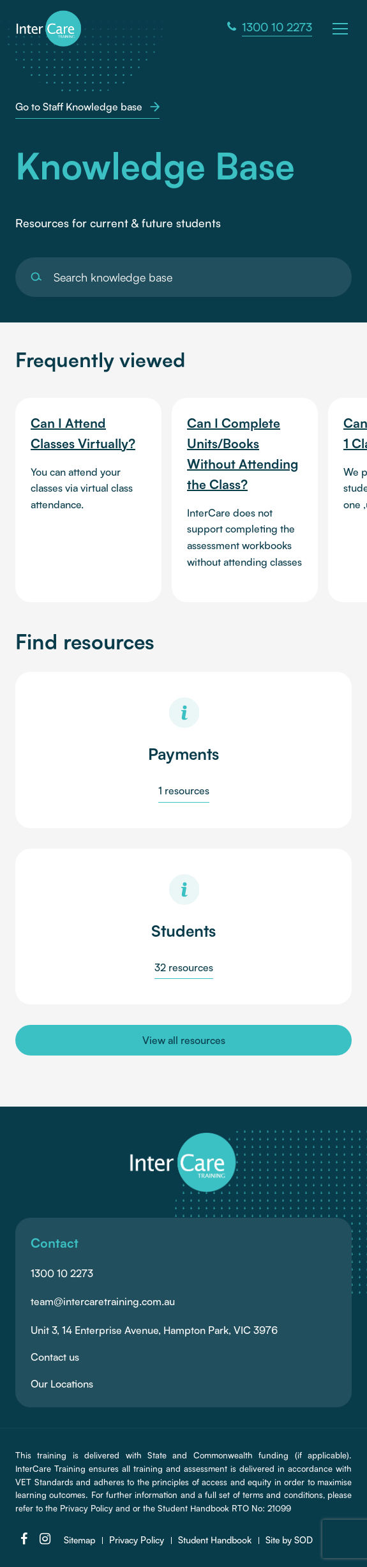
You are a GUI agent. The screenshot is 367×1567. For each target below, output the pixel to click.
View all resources (183, 1040)
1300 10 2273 (62, 1273)
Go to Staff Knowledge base (87, 106)
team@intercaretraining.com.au (103, 1301)
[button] (342, 27)
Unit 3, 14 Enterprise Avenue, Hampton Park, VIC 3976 (154, 1330)
